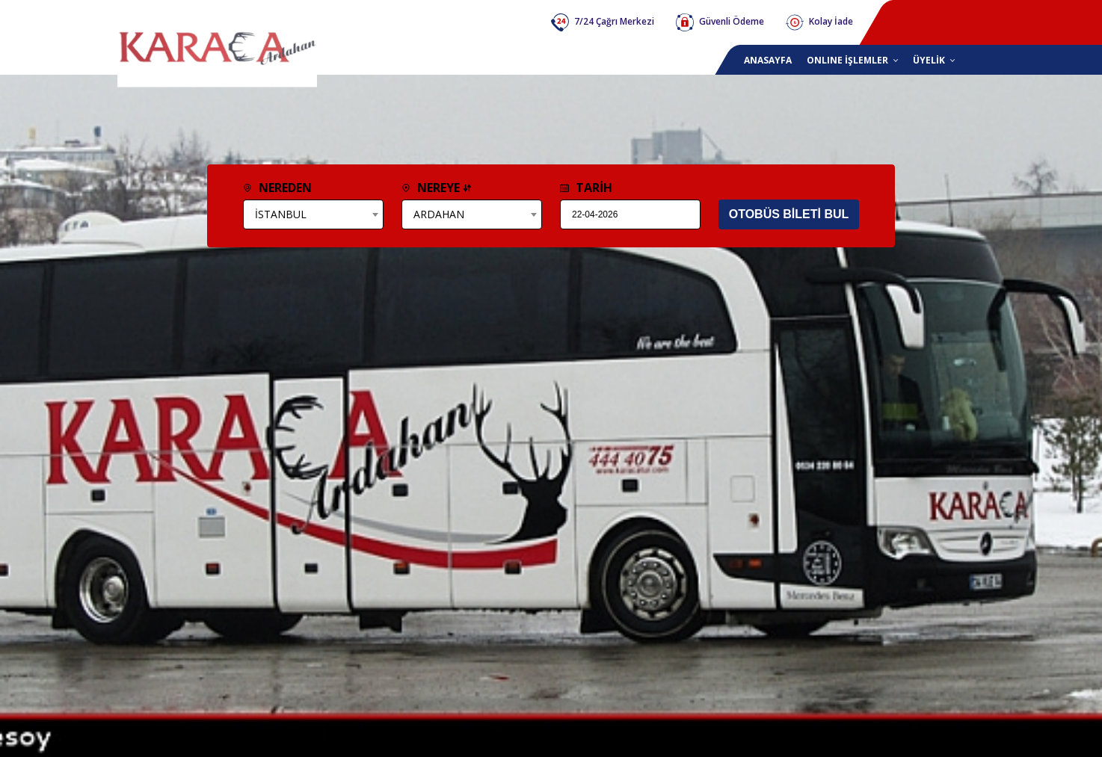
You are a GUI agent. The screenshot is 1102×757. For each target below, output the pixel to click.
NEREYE (436, 187)
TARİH (586, 187)
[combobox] (313, 214)
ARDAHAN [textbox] (438, 214)
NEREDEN (277, 187)
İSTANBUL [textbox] (281, 214)
